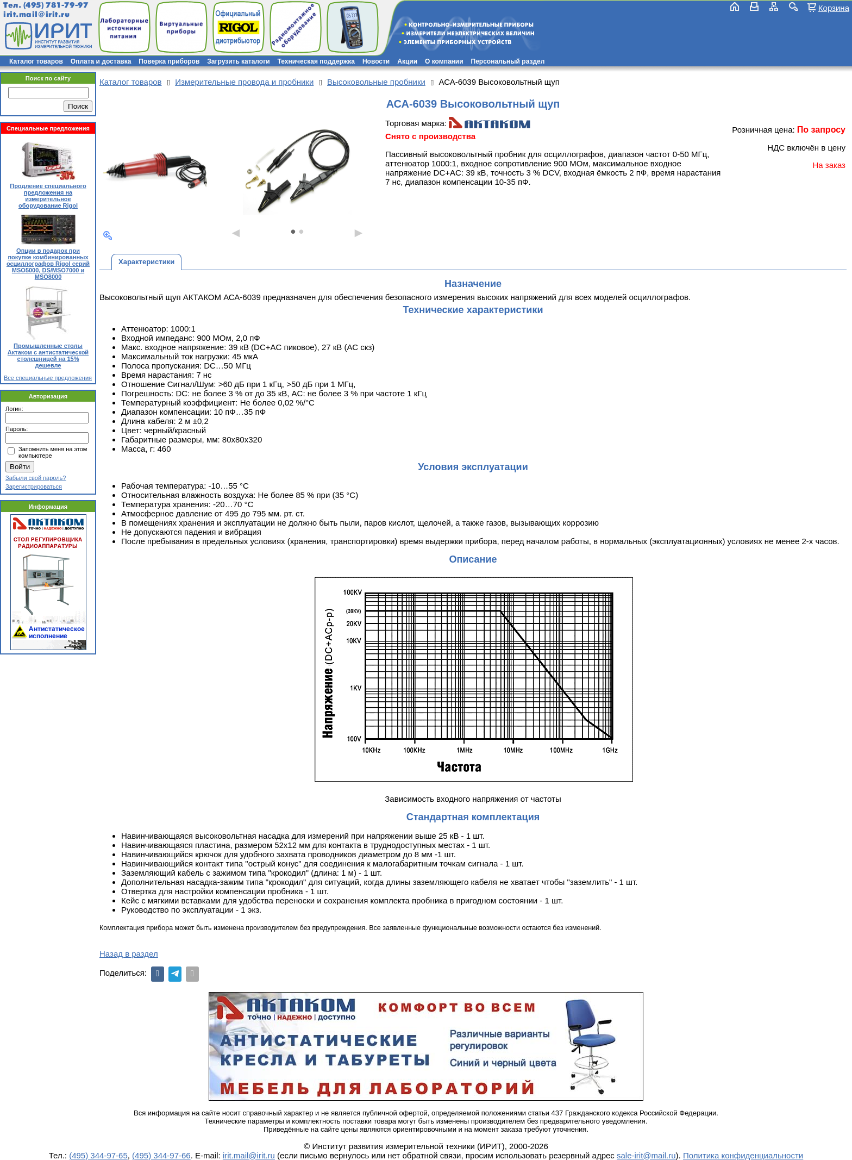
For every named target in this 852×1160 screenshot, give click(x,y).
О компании (444, 61)
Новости (376, 61)
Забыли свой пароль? (35, 478)
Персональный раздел (508, 61)
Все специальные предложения (48, 378)
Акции (407, 61)
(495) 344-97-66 (161, 1155)
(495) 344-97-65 (98, 1155)
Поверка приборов (169, 61)
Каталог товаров (36, 61)
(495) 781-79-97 (55, 5)
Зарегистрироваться (33, 486)
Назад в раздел (128, 953)
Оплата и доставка (101, 61)
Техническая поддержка (316, 61)
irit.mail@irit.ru (36, 14)
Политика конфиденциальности (743, 1155)
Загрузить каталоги (238, 61)
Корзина (833, 7)
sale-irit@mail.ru (646, 1155)
